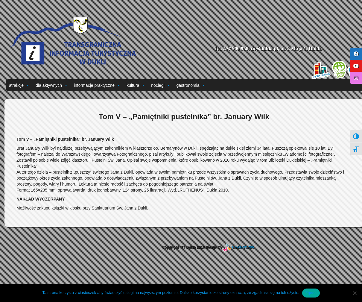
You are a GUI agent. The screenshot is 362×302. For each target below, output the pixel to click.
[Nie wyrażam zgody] (355, 293)
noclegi (160, 85)
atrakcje (19, 85)
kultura (136, 85)
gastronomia (191, 85)
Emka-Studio (243, 247)
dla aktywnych (52, 85)
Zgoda (311, 293)
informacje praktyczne (97, 85)
